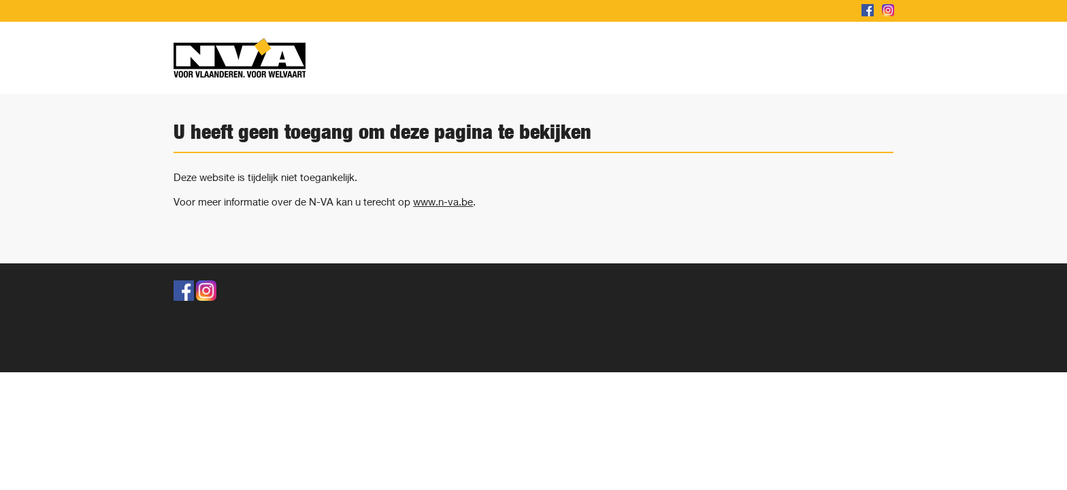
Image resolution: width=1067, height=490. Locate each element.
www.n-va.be (443, 201)
